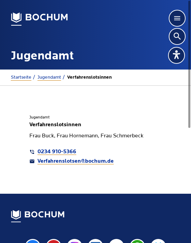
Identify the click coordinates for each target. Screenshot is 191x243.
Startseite (21, 77)
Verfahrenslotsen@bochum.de (75, 161)
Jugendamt (49, 77)
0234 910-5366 (56, 152)
